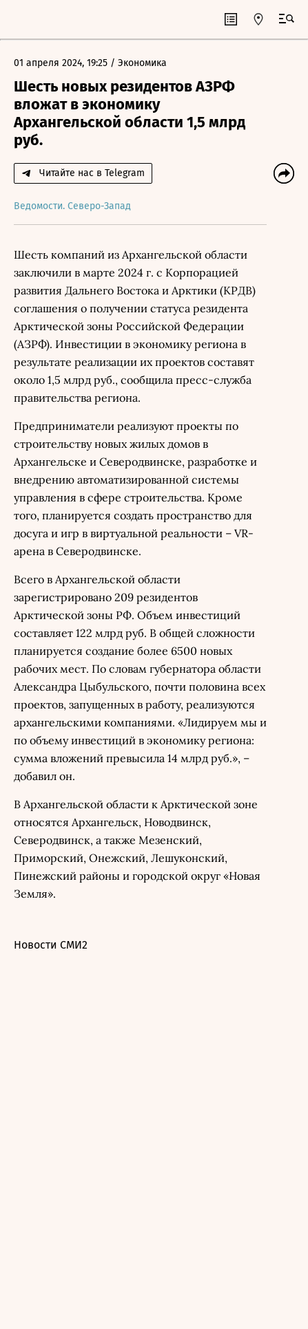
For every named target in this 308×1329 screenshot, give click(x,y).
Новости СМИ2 (51, 944)
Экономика (142, 63)
